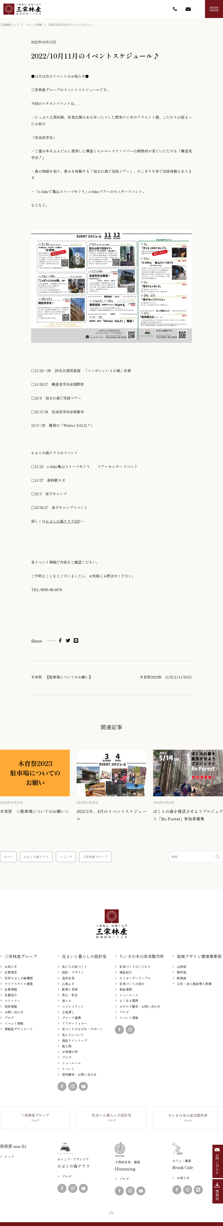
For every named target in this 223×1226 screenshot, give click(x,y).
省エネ (66, 1000)
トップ (9, 1156)
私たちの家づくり (74, 966)
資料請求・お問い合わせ (79, 1074)
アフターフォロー (74, 1023)
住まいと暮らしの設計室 (84, 956)
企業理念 (11, 972)
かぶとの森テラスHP (63, 521)
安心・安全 (70, 995)
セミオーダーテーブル (135, 978)
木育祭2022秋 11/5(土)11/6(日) (166, 677)
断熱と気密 (70, 989)
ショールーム (71, 1063)
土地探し (68, 1012)
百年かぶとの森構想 (19, 978)
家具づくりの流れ (132, 983)
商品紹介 (125, 972)
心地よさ (68, 983)
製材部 (181, 972)
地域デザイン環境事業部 (199, 956)
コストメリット (73, 1006)
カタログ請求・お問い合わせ (139, 1006)
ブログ (9, 1017)
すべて (8, 856)
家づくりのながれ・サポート (82, 1029)
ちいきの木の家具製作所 (141, 956)
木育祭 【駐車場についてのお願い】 (61, 677)
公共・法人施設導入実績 (194, 983)
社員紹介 (11, 995)
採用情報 (11, 1006)
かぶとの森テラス (36, 856)
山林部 (181, 966)
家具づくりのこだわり (135, 966)
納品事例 (125, 989)
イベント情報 (34, 24)
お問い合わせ (14, 1012)
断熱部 (181, 978)
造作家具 (68, 978)
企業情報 (11, 989)
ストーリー (12, 1000)
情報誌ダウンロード (19, 1029)
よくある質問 (128, 1000)
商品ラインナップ (74, 1040)
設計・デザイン (73, 972)
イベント (68, 1069)
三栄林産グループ (95, 856)
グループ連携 (71, 1017)
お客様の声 (70, 1051)
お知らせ (11, 966)
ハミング (65, 856)
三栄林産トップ (9, 24)
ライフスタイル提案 (19, 983)
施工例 (66, 1046)
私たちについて (73, 1035)
